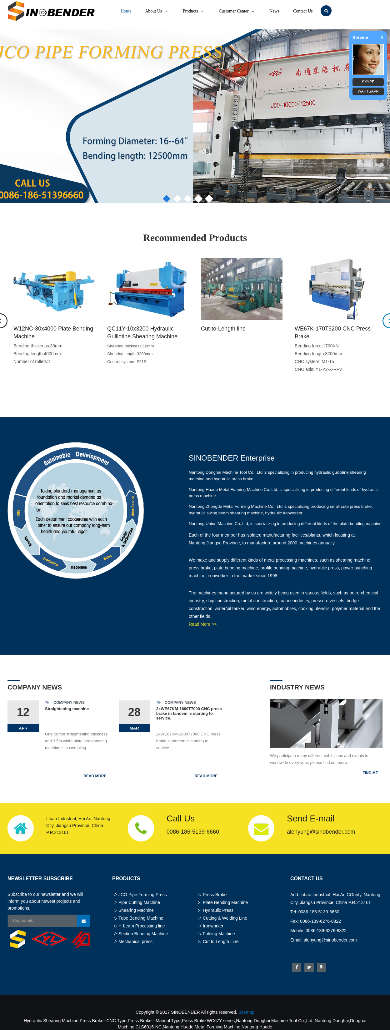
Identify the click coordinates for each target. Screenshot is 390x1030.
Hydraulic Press (218, 910)
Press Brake (215, 894)
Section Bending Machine (143, 933)
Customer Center (237, 11)
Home (126, 11)
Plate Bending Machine (225, 902)
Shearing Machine (136, 910)
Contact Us (303, 11)
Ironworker (213, 925)
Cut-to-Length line (223, 329)
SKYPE (368, 82)
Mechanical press (135, 941)
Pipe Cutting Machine (139, 902)
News (274, 11)
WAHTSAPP (368, 91)
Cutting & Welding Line (225, 918)
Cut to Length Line (220, 941)
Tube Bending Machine (140, 918)
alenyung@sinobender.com (321, 832)
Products (194, 11)
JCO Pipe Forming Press (142, 894)
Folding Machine (219, 933)
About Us (157, 11)
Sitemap (246, 1012)
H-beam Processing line (141, 925)
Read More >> (203, 624)
